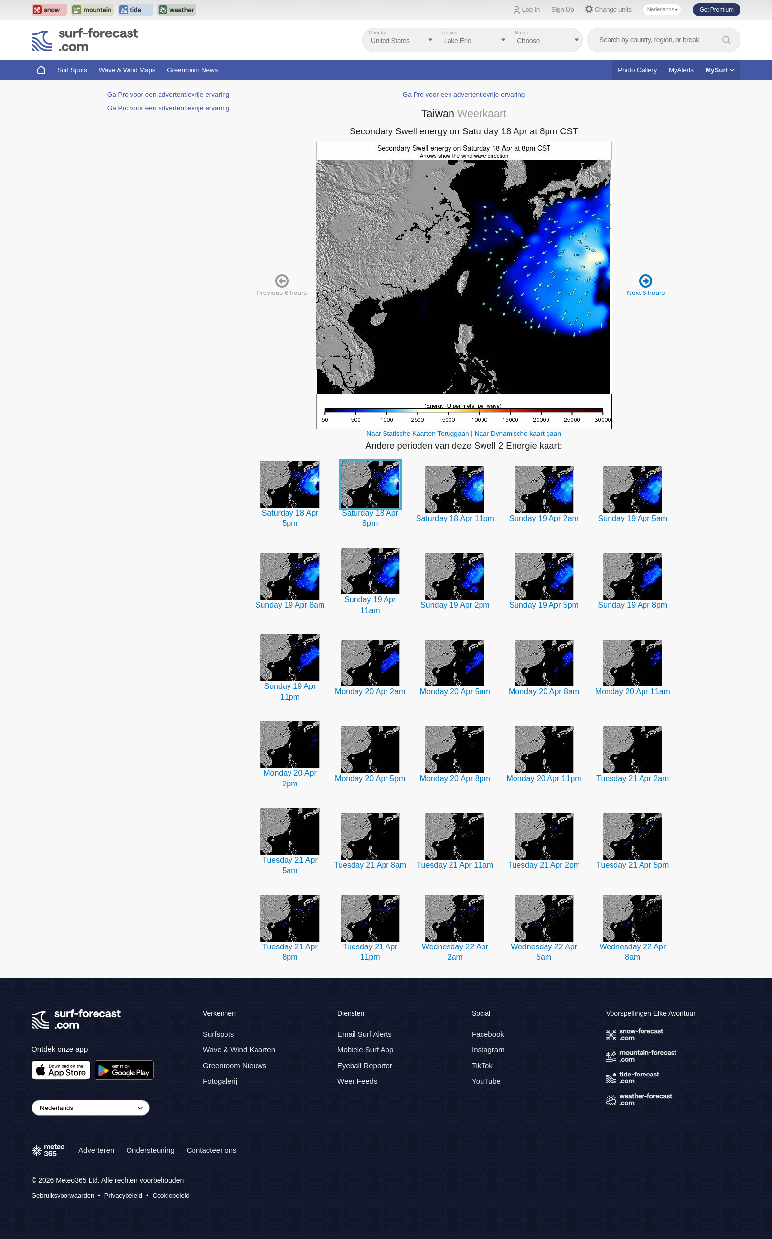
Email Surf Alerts (364, 1034)
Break (521, 32)
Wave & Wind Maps (127, 70)
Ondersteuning (150, 1150)
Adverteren (96, 1150)
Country (377, 32)
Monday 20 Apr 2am (370, 691)
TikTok (482, 1065)
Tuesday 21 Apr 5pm (632, 865)
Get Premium (717, 9)
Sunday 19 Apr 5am (633, 518)
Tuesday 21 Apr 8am (370, 865)
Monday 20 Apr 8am (544, 691)
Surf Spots (72, 70)
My (720, 70)
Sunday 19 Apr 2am (544, 518)
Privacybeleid (123, 1195)
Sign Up (562, 9)
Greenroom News (192, 70)
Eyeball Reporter (364, 1065)
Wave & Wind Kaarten (239, 1049)
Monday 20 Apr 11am (632, 691)
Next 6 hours (646, 284)
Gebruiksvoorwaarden (63, 1195)
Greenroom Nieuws (234, 1065)
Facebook (488, 1034)
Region (450, 32)
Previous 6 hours (282, 284)
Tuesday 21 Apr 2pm (544, 865)
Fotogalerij (220, 1081)
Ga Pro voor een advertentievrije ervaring (168, 94)
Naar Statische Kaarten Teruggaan (417, 433)
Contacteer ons (212, 1150)
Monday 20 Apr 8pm (455, 778)
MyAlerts (681, 70)
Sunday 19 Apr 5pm (544, 605)
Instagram (488, 1049)
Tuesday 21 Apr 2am (632, 778)
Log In (531, 9)
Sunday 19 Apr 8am (290, 605)
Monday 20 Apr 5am (455, 691)
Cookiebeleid (171, 1195)
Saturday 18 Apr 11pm (455, 518)
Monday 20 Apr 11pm (544, 778)
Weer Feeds (357, 1081)
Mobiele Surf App (365, 1049)
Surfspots (218, 1034)
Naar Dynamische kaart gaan (518, 433)
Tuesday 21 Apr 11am (455, 865)
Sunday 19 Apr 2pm (455, 605)
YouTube (486, 1081)
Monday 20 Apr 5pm (370, 778)
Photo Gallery (637, 70)
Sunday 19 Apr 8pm (633, 605)
